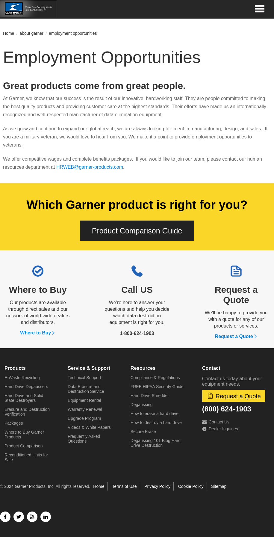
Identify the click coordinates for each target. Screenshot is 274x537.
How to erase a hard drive (154, 413)
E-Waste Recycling (22, 377)
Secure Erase (143, 431)
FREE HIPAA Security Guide (157, 386)
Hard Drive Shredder (150, 395)
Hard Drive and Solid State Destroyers (23, 398)
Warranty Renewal (85, 409)
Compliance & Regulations (155, 377)
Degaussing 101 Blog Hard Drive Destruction (156, 443)
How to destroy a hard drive (156, 422)
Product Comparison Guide (137, 231)
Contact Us (215, 422)
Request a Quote (236, 295)
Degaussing (142, 404)
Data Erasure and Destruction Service (86, 389)
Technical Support (84, 377)
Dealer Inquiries (220, 428)
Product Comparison (23, 446)
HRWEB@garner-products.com (89, 167)
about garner (31, 33)
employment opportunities (73, 33)
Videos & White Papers (89, 427)
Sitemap (218, 486)
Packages (13, 423)
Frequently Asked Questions (84, 439)
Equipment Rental (84, 400)
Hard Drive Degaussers (26, 386)
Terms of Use (124, 486)
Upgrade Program (84, 418)
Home (8, 33)
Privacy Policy (157, 486)
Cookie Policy (191, 486)
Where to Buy (38, 290)
